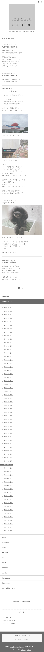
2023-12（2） (8, 339)
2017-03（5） (8, 524)
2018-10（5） (8, 461)
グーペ (23, 650)
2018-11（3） (8, 457)
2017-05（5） (8, 517)
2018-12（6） (8, 454)
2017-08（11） (9, 506)
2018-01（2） (8, 489)
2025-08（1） (8, 314)
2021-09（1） (8, 370)
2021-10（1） (8, 367)
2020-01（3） (8, 412)
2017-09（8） (8, 503)
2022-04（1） (8, 356)
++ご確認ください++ (9, 588)
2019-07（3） (8, 429)
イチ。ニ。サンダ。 (10, 91)
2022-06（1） (8, 353)
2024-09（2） (8, 325)
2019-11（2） (8, 419)
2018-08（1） (8, 468)
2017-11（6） (8, 496)
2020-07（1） (8, 398)
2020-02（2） (8, 409)
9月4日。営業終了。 (10, 262)
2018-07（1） (8, 471)
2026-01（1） (8, 307)
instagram (6, 578)
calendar (5, 557)
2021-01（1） (8, 381)
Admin (29, 650)
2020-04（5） (8, 405)
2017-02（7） (8, 527)
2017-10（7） (8, 499)
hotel (4, 547)
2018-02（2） (8, 485)
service (5, 552)
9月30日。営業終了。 (10, 47)
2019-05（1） (8, 436)
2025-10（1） (8, 311)
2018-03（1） (8, 482)
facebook (6, 583)
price (4, 537)
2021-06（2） (8, 374)
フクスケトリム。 (9, 203)
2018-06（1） (8, 475)
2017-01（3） (8, 531)
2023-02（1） (8, 342)
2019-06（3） (8, 433)
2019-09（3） (8, 422)
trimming (5, 542)
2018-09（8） (8, 464)
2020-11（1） (8, 388)
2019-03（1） (8, 443)
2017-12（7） (8, 492)
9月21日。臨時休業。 (10, 75)
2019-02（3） (8, 447)
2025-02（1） (8, 318)
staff (4, 563)
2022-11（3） (8, 346)
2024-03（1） (8, 332)
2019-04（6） (8, 440)
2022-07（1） (8, 349)
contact (5, 573)
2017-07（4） (8, 510)
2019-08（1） (8, 426)
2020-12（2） (8, 384)
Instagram (6, 175)
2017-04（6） (8, 520)
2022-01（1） (8, 360)
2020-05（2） (8, 402)
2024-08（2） (8, 328)
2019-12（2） (8, 416)
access (5, 568)
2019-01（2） (8, 450)
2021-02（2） (8, 377)
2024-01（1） (8, 335)
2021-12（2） (8, 363)
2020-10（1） (8, 391)
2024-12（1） (8, 321)
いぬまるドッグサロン (17, 647)
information (7, 301)
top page (5, 296)
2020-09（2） (8, 395)
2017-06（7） (8, 513)
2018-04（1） (8, 478)
